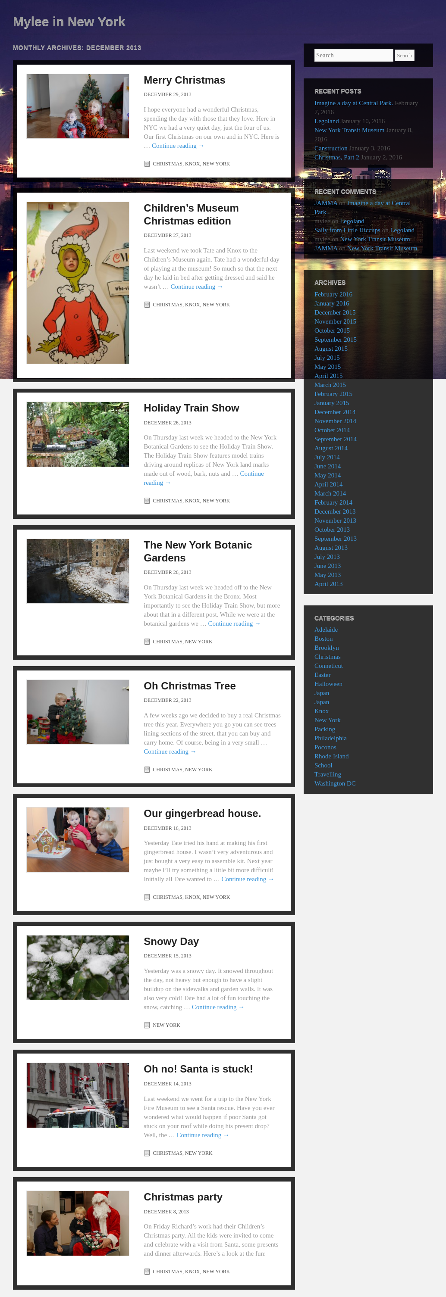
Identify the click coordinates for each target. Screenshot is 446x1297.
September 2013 (335, 538)
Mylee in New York (69, 21)
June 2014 (327, 466)
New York (216, 164)
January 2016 (331, 303)
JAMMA (325, 203)
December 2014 (334, 411)
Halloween (328, 683)
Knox (192, 164)
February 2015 (333, 393)
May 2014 (327, 475)
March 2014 (330, 493)
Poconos (325, 747)
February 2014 (333, 502)
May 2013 (327, 574)
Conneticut (328, 665)
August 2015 (331, 348)
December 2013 (334, 511)
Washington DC (335, 783)
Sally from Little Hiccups (347, 230)
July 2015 (327, 357)
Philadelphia (330, 738)
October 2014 (332, 430)
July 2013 (327, 556)
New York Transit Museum (349, 130)
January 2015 (331, 402)
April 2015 (328, 375)
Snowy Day (171, 941)
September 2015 (335, 339)
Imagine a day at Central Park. (353, 103)
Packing (324, 729)
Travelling (327, 774)
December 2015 (334, 312)
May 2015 (327, 366)
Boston (323, 638)
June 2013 (327, 565)
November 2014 (335, 421)
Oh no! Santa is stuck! (198, 1069)
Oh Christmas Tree (190, 686)
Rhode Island (331, 756)
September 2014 (335, 439)
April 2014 (328, 484)
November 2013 (335, 520)
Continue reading (178, 145)
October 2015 (332, 330)
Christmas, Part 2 (336, 157)
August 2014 (331, 448)
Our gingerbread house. (202, 813)
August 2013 (331, 547)
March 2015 (330, 384)
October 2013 (332, 529)
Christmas (167, 164)
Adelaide (326, 629)
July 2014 (327, 457)
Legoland (326, 121)
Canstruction (331, 148)
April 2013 (328, 583)
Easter (322, 674)
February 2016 (333, 294)
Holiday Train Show (191, 408)
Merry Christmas (184, 80)
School (323, 765)
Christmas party (183, 1197)
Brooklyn (326, 647)
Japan (321, 692)
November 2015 (335, 321)
